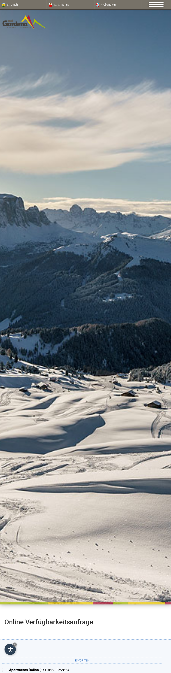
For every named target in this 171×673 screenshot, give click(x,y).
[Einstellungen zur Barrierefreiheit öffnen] (10, 649)
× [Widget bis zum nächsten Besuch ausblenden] (15, 644)
